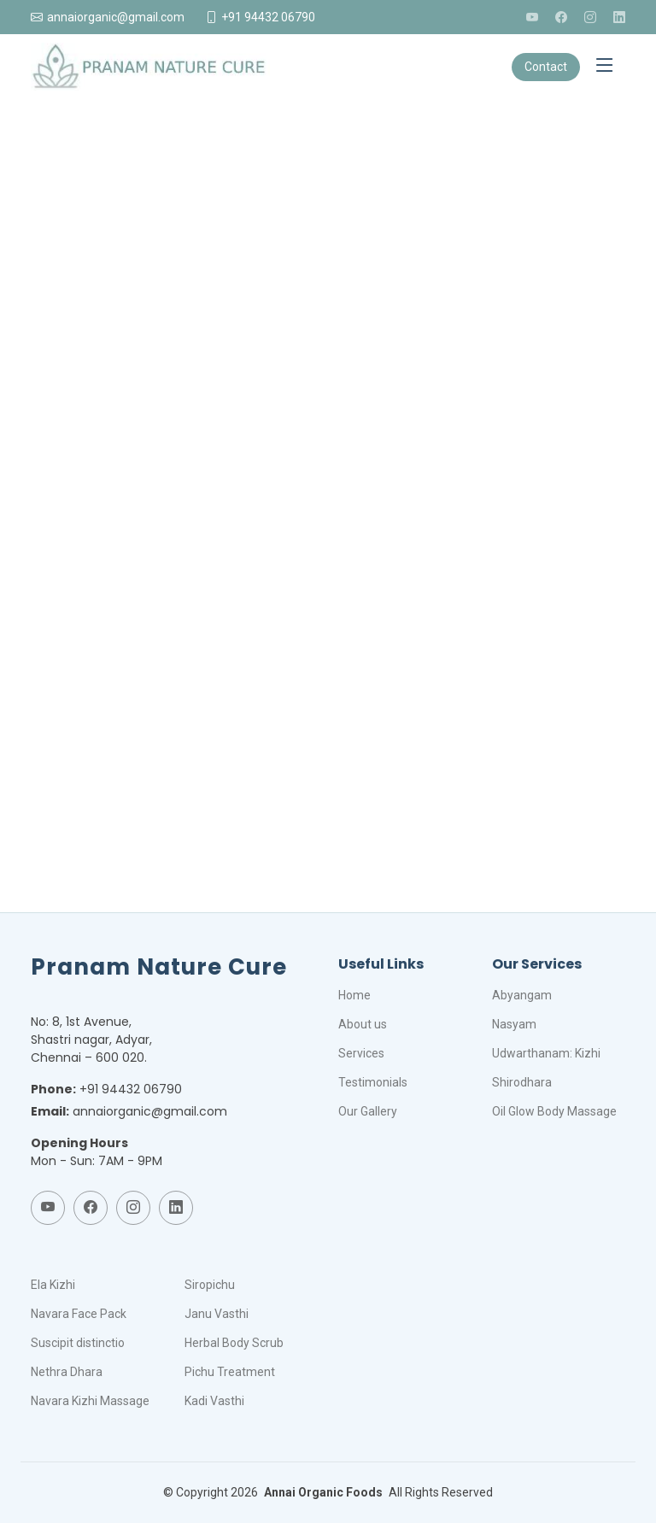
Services (361, 1053)
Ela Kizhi (53, 1285)
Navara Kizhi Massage (90, 1401)
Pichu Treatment (229, 1372)
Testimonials (372, 1082)
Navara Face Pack (78, 1314)
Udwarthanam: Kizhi (546, 1053)
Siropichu (209, 1285)
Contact (545, 66)
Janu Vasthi (216, 1314)
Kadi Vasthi (214, 1401)
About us (362, 1024)
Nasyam (514, 1024)
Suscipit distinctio (78, 1343)
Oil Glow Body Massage (554, 1111)
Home (354, 995)
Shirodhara (522, 1082)
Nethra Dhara (66, 1372)
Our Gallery (367, 1111)
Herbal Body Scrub (234, 1343)
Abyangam (522, 995)
